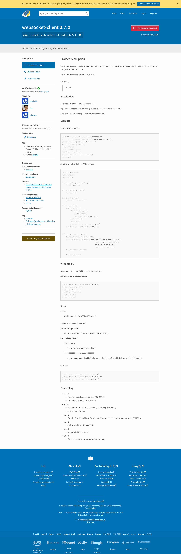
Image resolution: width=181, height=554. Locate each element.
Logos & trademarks (74, 482)
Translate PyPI (105, 478)
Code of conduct (137, 478)
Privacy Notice (137, 482)
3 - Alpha (29, 169)
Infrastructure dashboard (73, 475)
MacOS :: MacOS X (33, 197)
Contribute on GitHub (105, 475)
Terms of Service (137, 472)
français (51, 534)
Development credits (105, 485)
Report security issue (137, 475)
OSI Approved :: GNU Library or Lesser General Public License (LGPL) (39, 187)
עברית (133, 534)
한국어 (149, 534)
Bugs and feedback (106, 472)
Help (114, 13)
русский (126, 534)
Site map (90, 522)
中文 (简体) (107, 534)
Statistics (75, 478)
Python (29, 210)
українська (81, 534)
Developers (30, 177)
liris (34, 154)
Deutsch (98, 534)
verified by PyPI (43, 92)
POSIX (28, 203)
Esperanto (141, 534)
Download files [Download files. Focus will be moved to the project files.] (32, 78)
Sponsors (133, 13)
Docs (122, 13)
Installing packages (42, 472)
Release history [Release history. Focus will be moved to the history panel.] (32, 71)
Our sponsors (75, 485)
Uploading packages (42, 475)
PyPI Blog (74, 472)
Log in (143, 13)
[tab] (38, 65)
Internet (29, 218)
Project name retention (42, 482)
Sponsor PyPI (106, 482)
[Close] (177, 3)
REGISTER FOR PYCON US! (147, 4)
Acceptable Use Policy (136, 485)
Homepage (30, 137)
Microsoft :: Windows (35, 200)
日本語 (58, 534)
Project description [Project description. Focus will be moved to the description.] (34, 65)
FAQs (43, 485)
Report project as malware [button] (38, 238)
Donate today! (90, 508)
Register (153, 13)
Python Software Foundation (89, 515)
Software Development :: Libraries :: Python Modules (40, 222)
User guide (42, 478)
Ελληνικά (90, 534)
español (44, 534)
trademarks (113, 512)
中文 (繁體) (117, 534)
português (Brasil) (69, 534)
